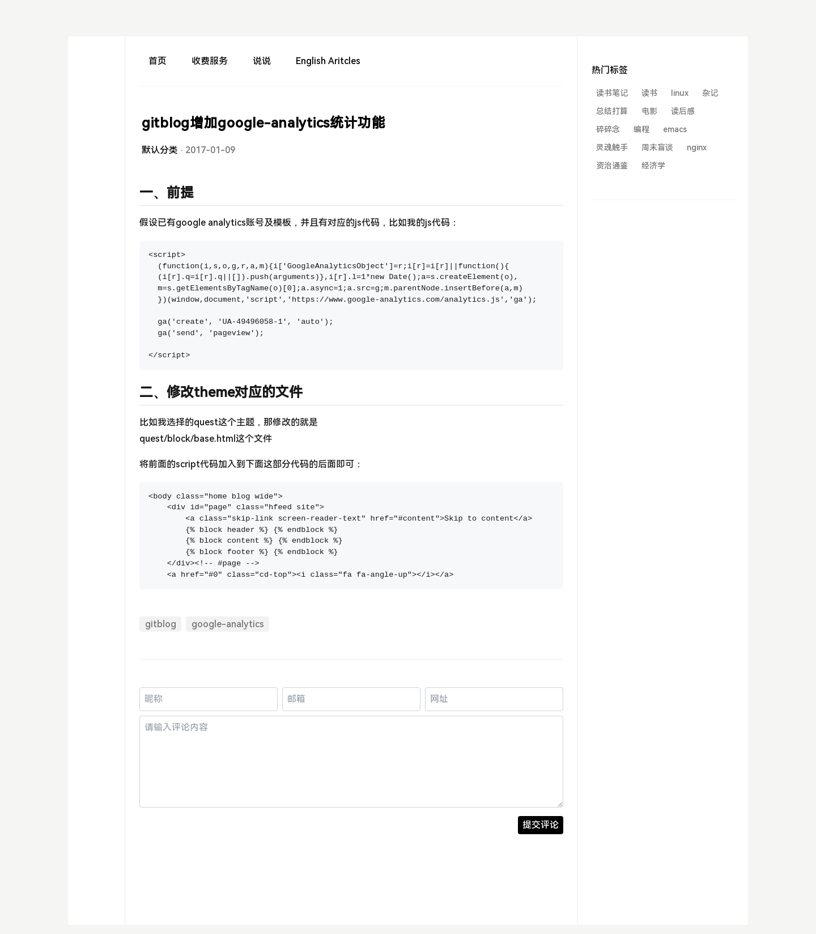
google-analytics (228, 624)
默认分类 (160, 150)
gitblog (160, 624)
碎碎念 (608, 129)
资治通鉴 (612, 165)
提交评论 (540, 824)
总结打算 (612, 111)
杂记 (710, 93)
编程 (641, 129)
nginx (697, 147)
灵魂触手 (612, 147)
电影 (649, 111)
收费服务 (210, 61)
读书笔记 (612, 93)
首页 (157, 61)
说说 (262, 61)
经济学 (653, 165)
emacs (675, 129)
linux (679, 93)
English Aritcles (328, 61)
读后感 (683, 111)
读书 (649, 93)
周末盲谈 (657, 147)
